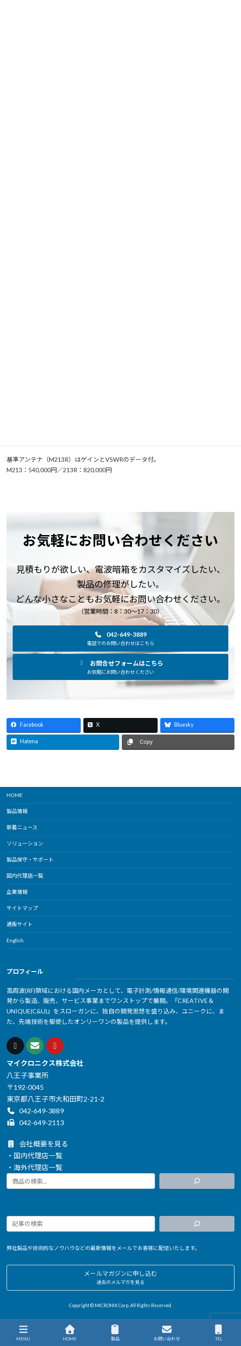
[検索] (196, 1181)
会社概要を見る (37, 1144)
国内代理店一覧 (25, 875)
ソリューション (25, 843)
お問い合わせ (167, 1333)
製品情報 (17, 811)
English (15, 940)
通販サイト (20, 924)
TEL (219, 1333)
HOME (15, 795)
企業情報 (17, 892)
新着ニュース (22, 827)
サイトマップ (22, 908)
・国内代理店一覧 (34, 1155)
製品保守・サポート (30, 859)
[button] (120, 638)
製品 (115, 1333)
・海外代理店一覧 (34, 1167)
